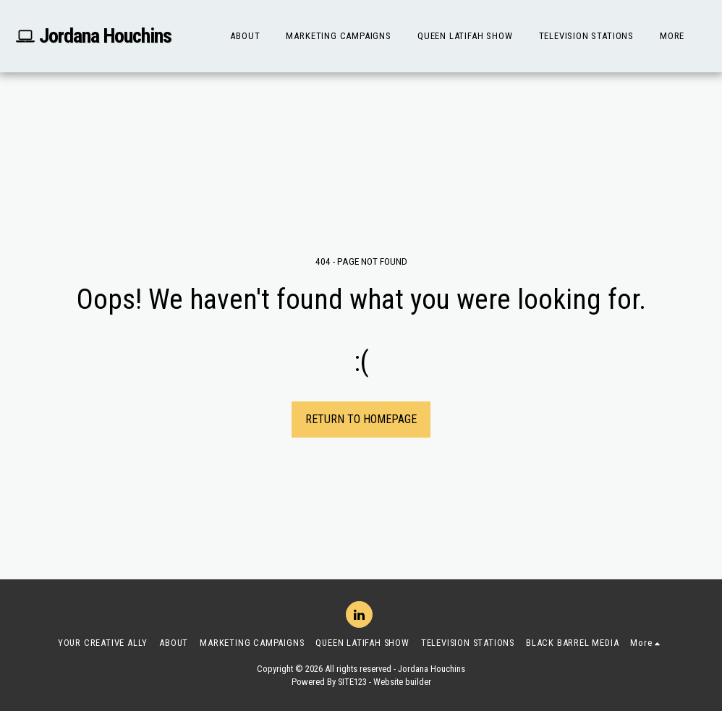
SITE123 (352, 681)
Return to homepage (361, 419)
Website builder (402, 681)
